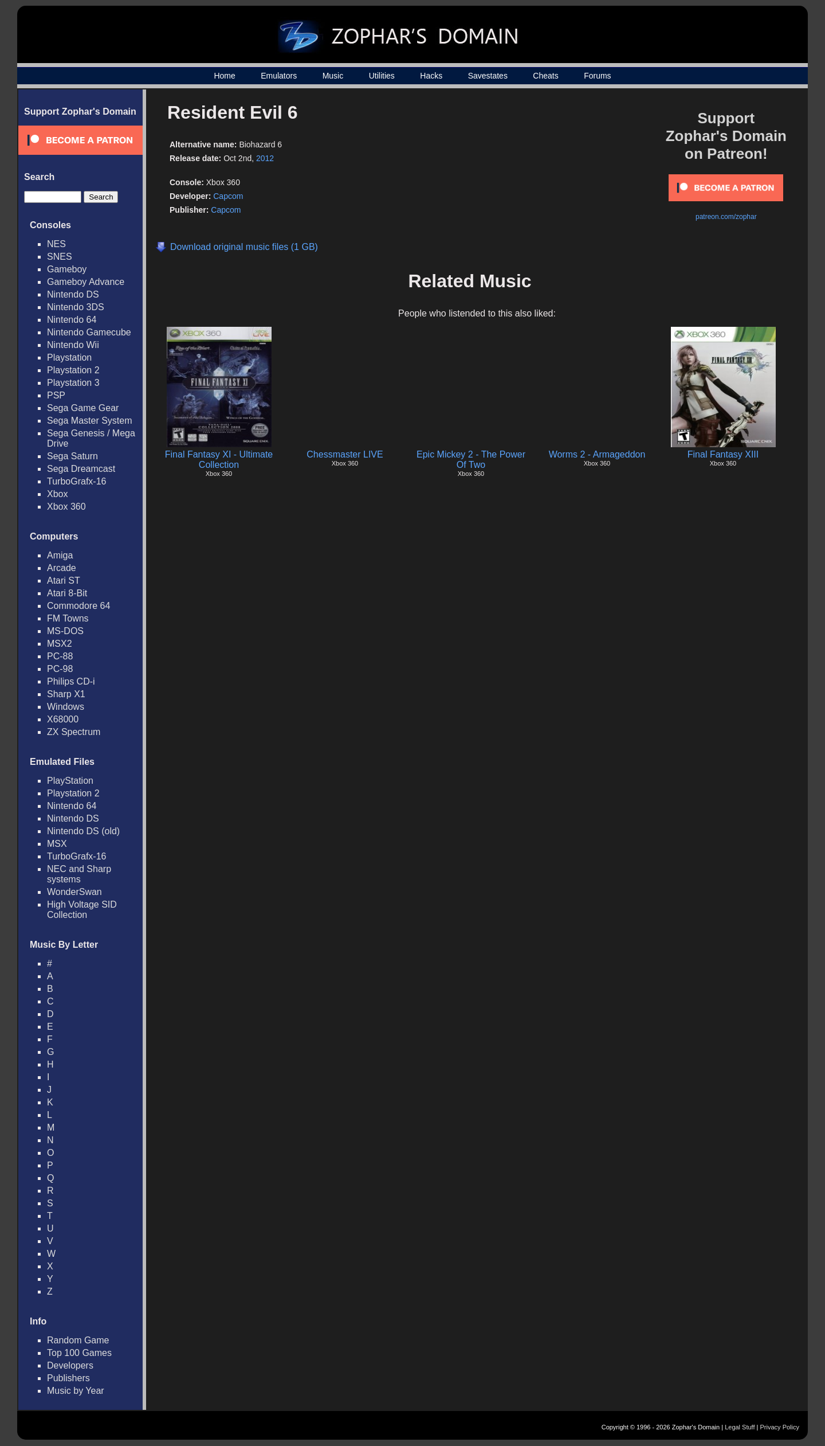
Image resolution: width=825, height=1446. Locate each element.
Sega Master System (89, 420)
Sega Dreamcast (81, 469)
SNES (59, 256)
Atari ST (63, 580)
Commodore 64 (78, 606)
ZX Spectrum (73, 732)
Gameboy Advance (85, 282)
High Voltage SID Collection (82, 910)
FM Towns (68, 618)
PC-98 (60, 669)
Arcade (61, 568)
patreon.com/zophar (726, 217)
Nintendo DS (73, 294)
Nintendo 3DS (75, 307)
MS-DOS (65, 631)
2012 (265, 158)
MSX (57, 844)
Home (224, 75)
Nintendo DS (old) (83, 831)
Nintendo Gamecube (89, 332)
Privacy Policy (779, 1427)
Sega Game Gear (83, 408)
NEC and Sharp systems (79, 874)
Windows (65, 707)
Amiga (60, 555)
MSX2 (59, 643)
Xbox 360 (66, 506)
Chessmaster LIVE (345, 454)
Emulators (279, 75)
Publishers (68, 1378)
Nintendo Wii (73, 345)
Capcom (228, 196)
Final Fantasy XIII (723, 454)
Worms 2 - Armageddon (597, 454)
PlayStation (70, 780)
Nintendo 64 (71, 320)
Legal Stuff (740, 1427)
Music (333, 75)
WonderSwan (74, 892)
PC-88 (60, 656)
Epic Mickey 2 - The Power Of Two (471, 460)
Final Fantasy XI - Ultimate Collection (219, 460)
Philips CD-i (71, 681)
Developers (70, 1365)
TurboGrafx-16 (76, 481)
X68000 (62, 719)
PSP (56, 395)
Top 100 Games (79, 1353)
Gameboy (67, 269)
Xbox (57, 494)
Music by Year (75, 1391)
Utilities (382, 75)
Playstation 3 (73, 383)
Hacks (431, 75)
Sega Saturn (72, 456)
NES (56, 244)
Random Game (78, 1340)
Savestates (488, 75)
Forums (597, 75)
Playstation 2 (73, 370)
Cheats (545, 75)
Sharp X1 (66, 694)
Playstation (69, 357)
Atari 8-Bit (67, 593)
